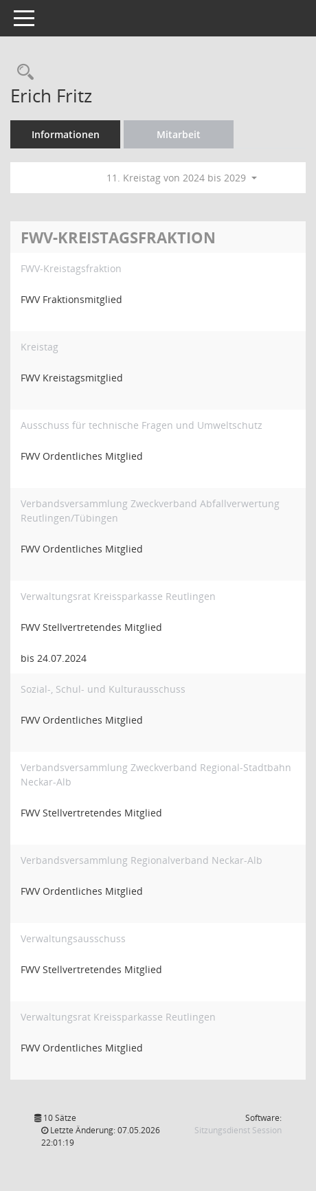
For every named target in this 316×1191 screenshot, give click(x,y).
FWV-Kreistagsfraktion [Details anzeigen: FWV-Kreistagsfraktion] (71, 268)
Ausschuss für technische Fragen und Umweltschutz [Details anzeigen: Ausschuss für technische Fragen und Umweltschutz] (141, 425)
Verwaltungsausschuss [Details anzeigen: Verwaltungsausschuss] (73, 938)
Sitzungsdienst (238, 1130)
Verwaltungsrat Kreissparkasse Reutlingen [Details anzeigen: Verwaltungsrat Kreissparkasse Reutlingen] (118, 596)
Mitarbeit (179, 134)
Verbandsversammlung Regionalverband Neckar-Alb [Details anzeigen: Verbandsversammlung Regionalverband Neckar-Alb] (141, 860)
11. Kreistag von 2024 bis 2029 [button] (181, 177)
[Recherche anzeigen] (22, 72)
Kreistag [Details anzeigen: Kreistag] (39, 346)
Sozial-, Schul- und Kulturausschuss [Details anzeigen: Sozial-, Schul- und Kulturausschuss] (103, 688)
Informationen (66, 134)
